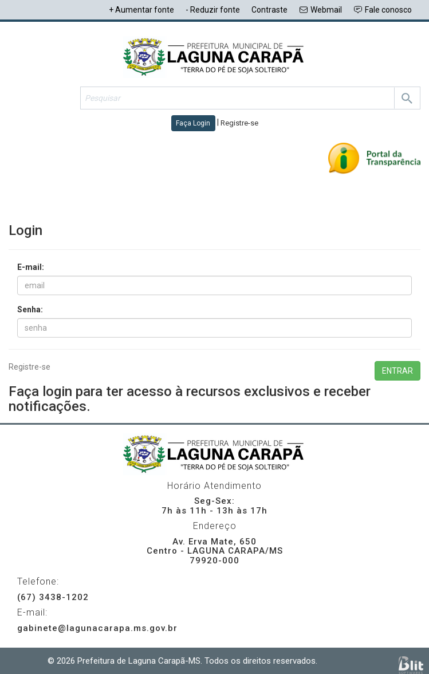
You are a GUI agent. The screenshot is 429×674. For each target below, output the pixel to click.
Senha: (30, 309)
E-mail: (30, 267)
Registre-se (29, 366)
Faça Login (193, 123)
